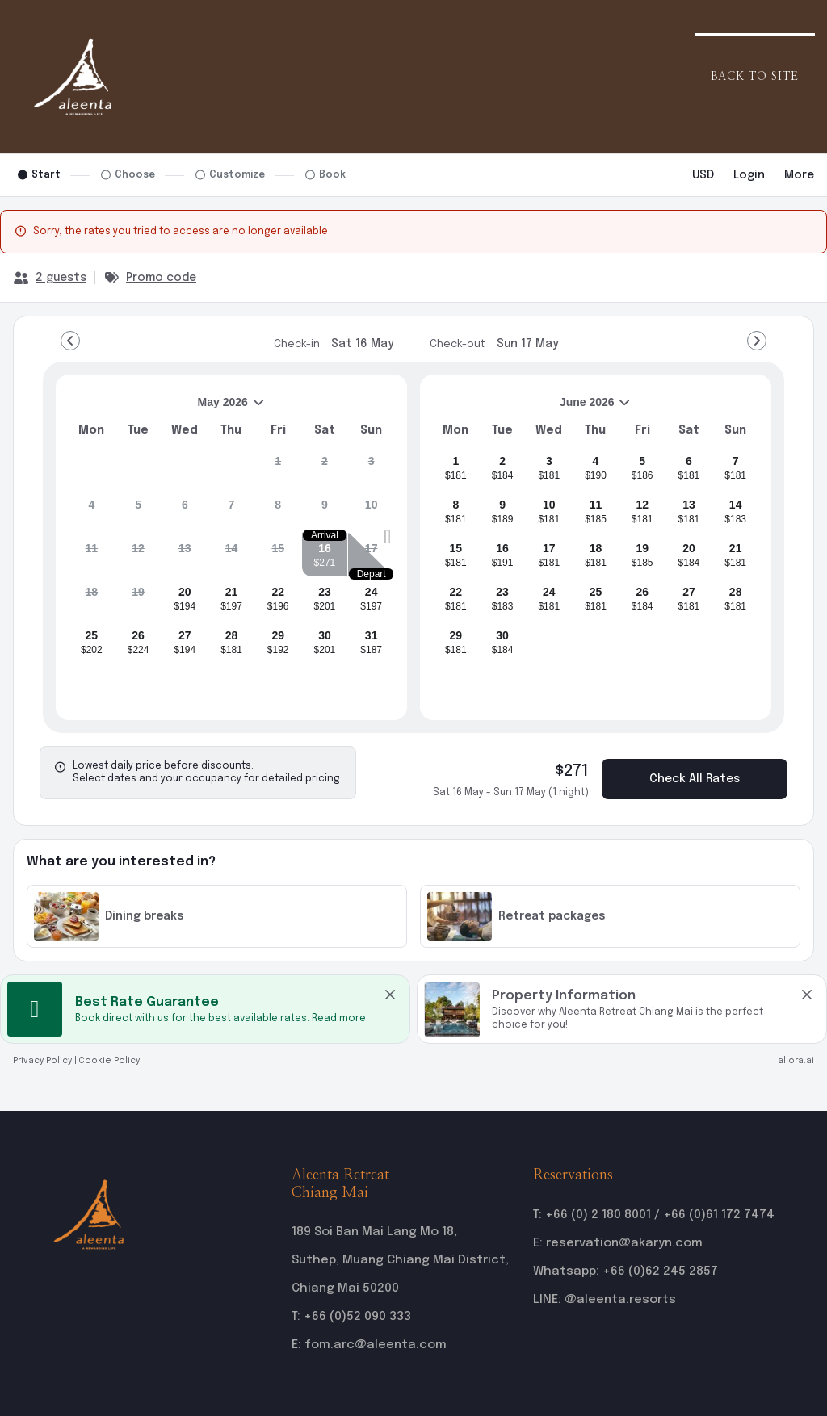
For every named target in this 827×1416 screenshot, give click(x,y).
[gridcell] (278, 467)
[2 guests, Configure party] (49, 278)
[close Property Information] (806, 994)
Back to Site (755, 76)
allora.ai (796, 1061)
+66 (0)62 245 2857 (660, 1271)
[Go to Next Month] (756, 340)
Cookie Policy (109, 1061)
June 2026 (532, 408)
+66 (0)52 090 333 (357, 1316)
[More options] (799, 175)
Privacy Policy (42, 1061)
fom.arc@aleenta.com (375, 1344)
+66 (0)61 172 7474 (719, 1215)
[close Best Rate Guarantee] (390, 994)
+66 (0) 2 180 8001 (598, 1215)
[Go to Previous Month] (70, 340)
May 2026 (167, 408)
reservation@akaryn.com (624, 1243)
